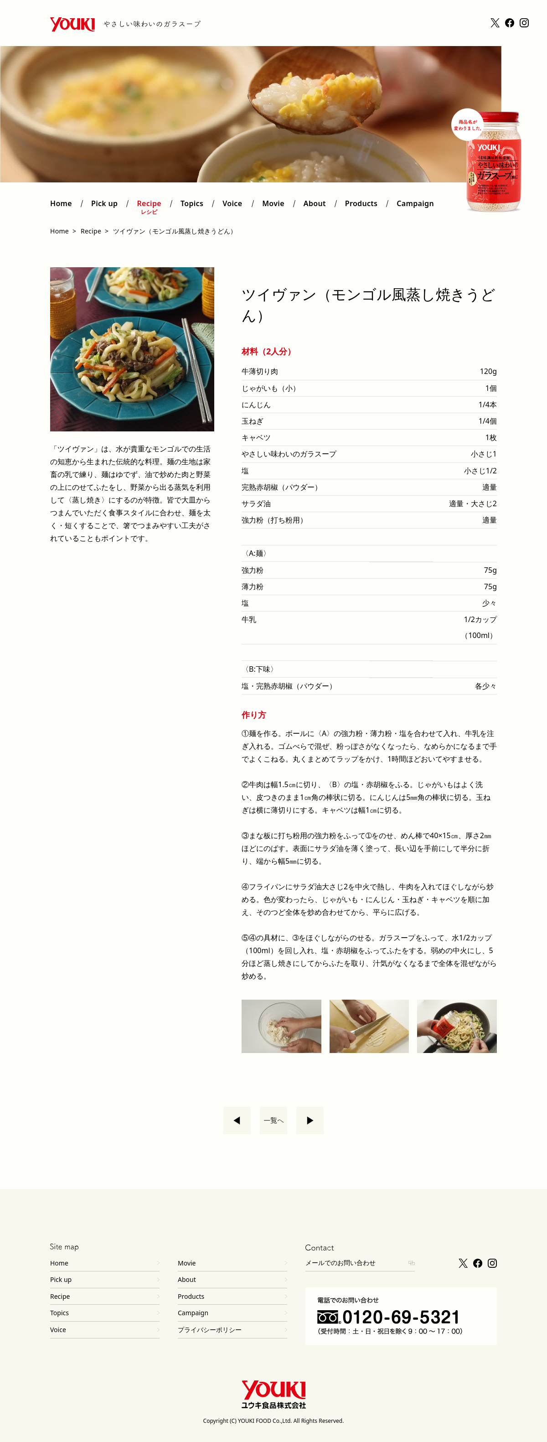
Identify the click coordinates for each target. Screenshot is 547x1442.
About (315, 207)
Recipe (149, 207)
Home (61, 207)
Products (361, 207)
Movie (273, 207)
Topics (192, 207)
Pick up (104, 207)
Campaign (415, 207)
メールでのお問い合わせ (340, 1262)
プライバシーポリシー (210, 1329)
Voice (232, 207)
